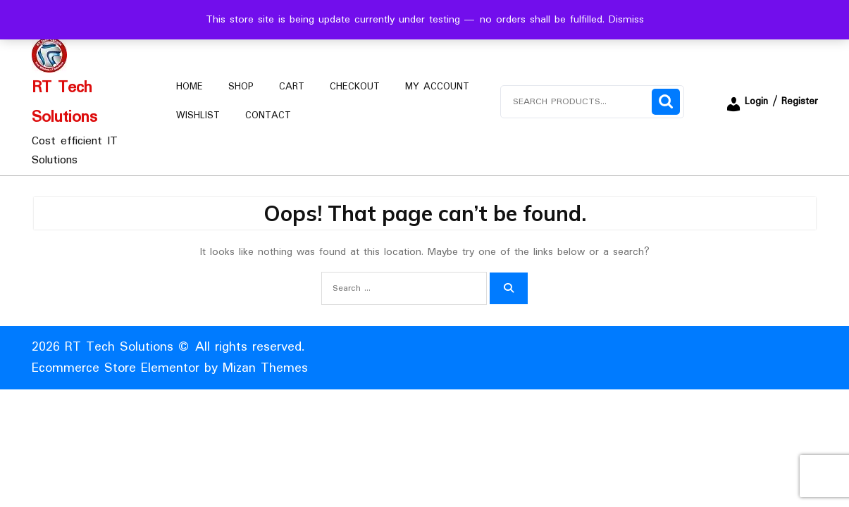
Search (666, 102)
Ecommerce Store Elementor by (170, 368)
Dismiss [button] (626, 19)
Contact (268, 115)
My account (437, 86)
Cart (291, 86)
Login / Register (771, 101)
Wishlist (198, 115)
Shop (241, 86)
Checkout (355, 86)
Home (189, 86)
